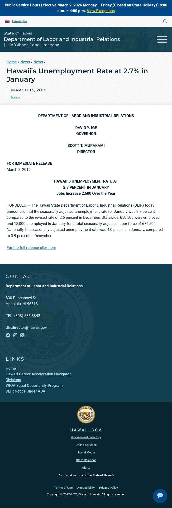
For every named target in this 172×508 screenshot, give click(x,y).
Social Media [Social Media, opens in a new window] (86, 452)
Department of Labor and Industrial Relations (62, 39)
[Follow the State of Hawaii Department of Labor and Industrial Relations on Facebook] (8, 335)
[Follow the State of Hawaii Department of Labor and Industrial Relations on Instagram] (15, 335)
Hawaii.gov (19, 21)
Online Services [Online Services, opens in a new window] (86, 445)
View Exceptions (101, 11)
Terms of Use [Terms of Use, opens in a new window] (63, 487)
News (25, 62)
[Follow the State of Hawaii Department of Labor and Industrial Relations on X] (22, 335)
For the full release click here (31, 247)
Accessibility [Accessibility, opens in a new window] (86, 487)
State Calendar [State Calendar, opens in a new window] (86, 460)
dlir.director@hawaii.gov (26, 327)
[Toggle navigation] (162, 39)
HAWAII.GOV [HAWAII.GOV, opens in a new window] (86, 430)
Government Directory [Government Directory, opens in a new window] (86, 437)
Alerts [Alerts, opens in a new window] (86, 467)
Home (12, 62)
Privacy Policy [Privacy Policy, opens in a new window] (108, 487)
